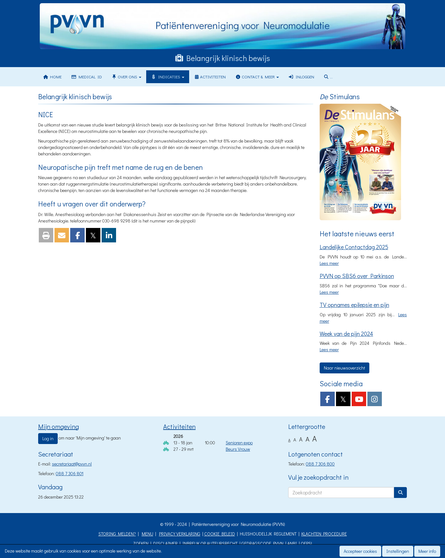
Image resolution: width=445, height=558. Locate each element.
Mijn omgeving (58, 426)
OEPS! (306, 543)
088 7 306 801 (69, 473)
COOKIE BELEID (219, 534)
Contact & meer (257, 76)
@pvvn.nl (72, 464)
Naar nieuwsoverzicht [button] (344, 368)
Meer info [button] (427, 551)
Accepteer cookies (360, 551)
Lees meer (329, 263)
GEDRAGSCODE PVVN (262, 543)
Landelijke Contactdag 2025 (354, 247)
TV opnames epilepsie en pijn (354, 305)
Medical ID (86, 76)
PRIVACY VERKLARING (179, 534)
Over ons (126, 76)
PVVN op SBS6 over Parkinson (357, 276)
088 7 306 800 (320, 464)
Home (52, 76)
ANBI (292, 543)
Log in (48, 438)
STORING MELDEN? (117, 534)
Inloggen (301, 76)
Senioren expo (239, 443)
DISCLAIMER (165, 543)
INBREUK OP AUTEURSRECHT (210, 543)
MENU (147, 534)
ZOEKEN (140, 543)
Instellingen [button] (397, 551)
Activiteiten (210, 76)
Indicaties (167, 76)
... (328, 76)
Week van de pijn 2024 (346, 333)
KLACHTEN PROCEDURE (324, 534)
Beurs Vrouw (238, 449)
